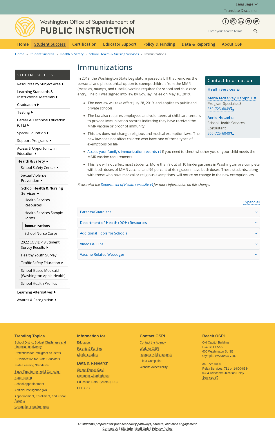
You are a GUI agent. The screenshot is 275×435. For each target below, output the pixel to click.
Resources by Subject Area (39, 84)
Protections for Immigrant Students (37, 353)
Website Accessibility (154, 367)
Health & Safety (72, 54)
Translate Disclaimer (241, 10)
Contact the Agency (153, 342)
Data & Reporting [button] (198, 44)
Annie (221, 117)
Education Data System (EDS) (97, 382)
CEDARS (83, 388)
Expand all (251, 202)
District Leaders (87, 354)
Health (223, 89)
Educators (84, 342)
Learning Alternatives (35, 292)
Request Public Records (156, 354)
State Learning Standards (31, 365)
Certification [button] (84, 44)
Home (23, 44)
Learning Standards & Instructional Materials (36, 94)
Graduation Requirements (31, 406)
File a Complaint (150, 361)
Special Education (31, 133)
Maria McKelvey (232, 97)
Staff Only (142, 428)
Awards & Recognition (35, 299)
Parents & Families (89, 348)
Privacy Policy (162, 428)
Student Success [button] (50, 44)
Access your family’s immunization (124, 151)
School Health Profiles (39, 283)
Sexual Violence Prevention (33, 178)
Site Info (127, 428)
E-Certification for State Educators (37, 359)
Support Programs (32, 140)
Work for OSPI (149, 348)
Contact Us (110, 428)
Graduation (26, 104)
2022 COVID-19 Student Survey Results (40, 245)
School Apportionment (29, 384)
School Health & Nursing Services (114, 54)
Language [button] (247, 4)
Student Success (42, 54)
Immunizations (37, 225)
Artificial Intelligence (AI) (30, 390)
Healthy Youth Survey (38, 255)
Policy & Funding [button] (159, 44)
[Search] (229, 31)
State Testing (23, 378)
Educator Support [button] (120, 44)
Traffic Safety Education (40, 262)
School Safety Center (38, 167)
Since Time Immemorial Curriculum (37, 371)
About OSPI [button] (233, 44)
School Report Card (90, 369)
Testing (23, 112)
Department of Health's (127, 184)
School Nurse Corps (41, 233)
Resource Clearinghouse (93, 376)
